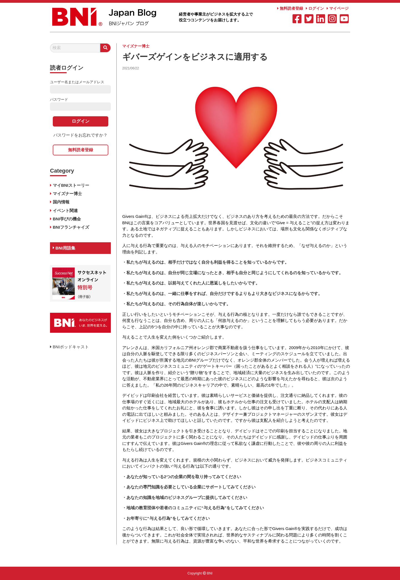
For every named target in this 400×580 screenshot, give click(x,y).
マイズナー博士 (135, 46)
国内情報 (61, 202)
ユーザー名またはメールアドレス (77, 82)
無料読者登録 (290, 8)
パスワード (59, 99)
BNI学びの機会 (67, 218)
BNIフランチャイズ (71, 227)
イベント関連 (65, 210)
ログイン (315, 8)
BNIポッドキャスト (69, 346)
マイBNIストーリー (71, 185)
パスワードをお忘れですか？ (80, 135)
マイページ (338, 8)
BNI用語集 (64, 248)
